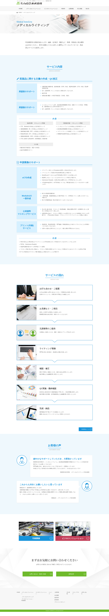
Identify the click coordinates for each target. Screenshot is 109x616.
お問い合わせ (84, 596)
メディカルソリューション (27, 596)
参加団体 (56, 604)
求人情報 (79, 8)
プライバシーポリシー (59, 606)
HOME (20, 8)
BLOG (87, 8)
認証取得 (56, 601)
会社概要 (56, 599)
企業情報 (56, 596)
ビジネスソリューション (51, 8)
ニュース (51, 596)
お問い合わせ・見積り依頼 (38, 578)
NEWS (63, 8)
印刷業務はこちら (84, 431)
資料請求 (71, 578)
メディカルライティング (27, 599)
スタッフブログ (76, 596)
